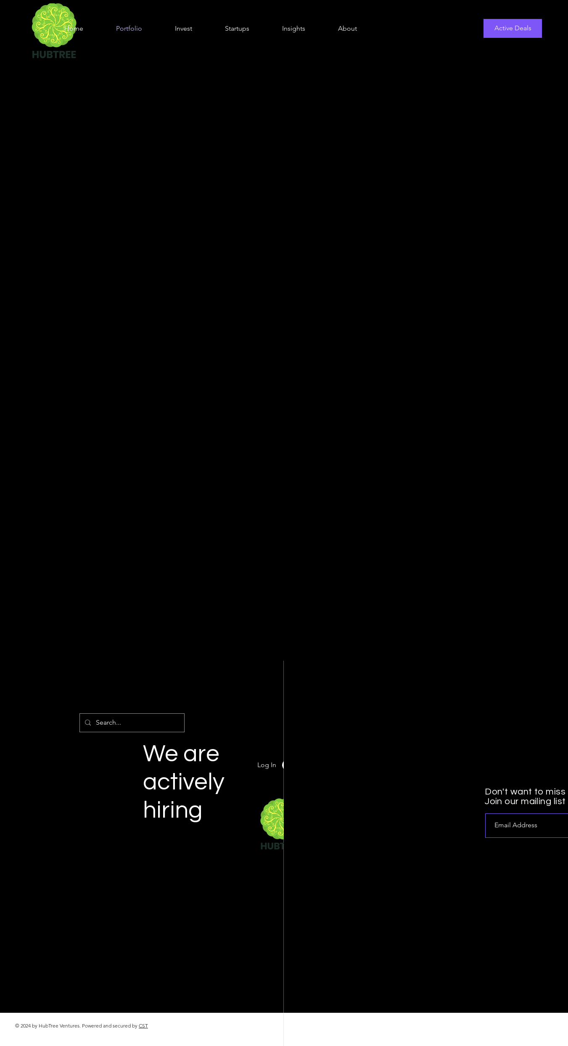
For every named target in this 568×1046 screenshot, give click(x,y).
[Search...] (131, 723)
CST (143, 1025)
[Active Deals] (512, 28)
